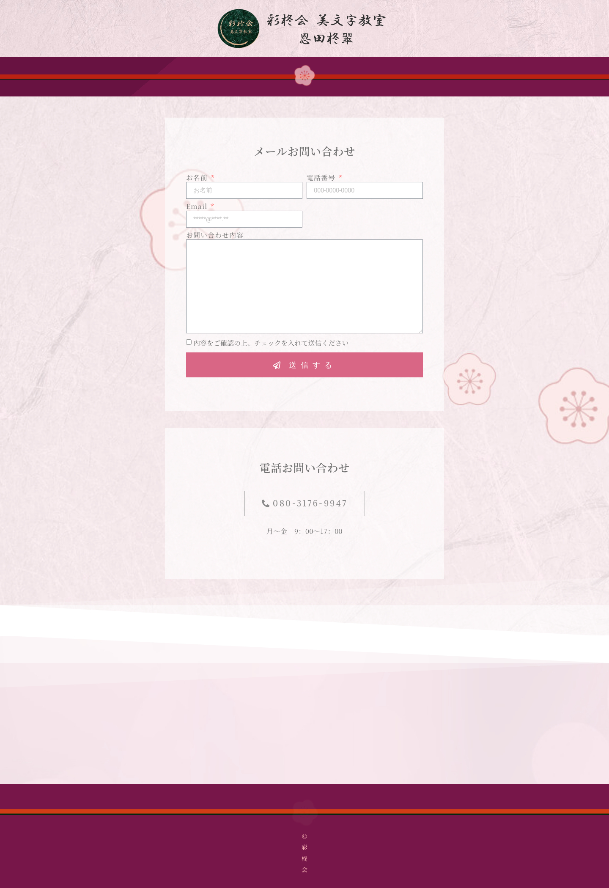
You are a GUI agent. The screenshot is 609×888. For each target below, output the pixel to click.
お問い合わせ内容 (215, 235)
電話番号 (322, 178)
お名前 (198, 178)
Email (197, 207)
